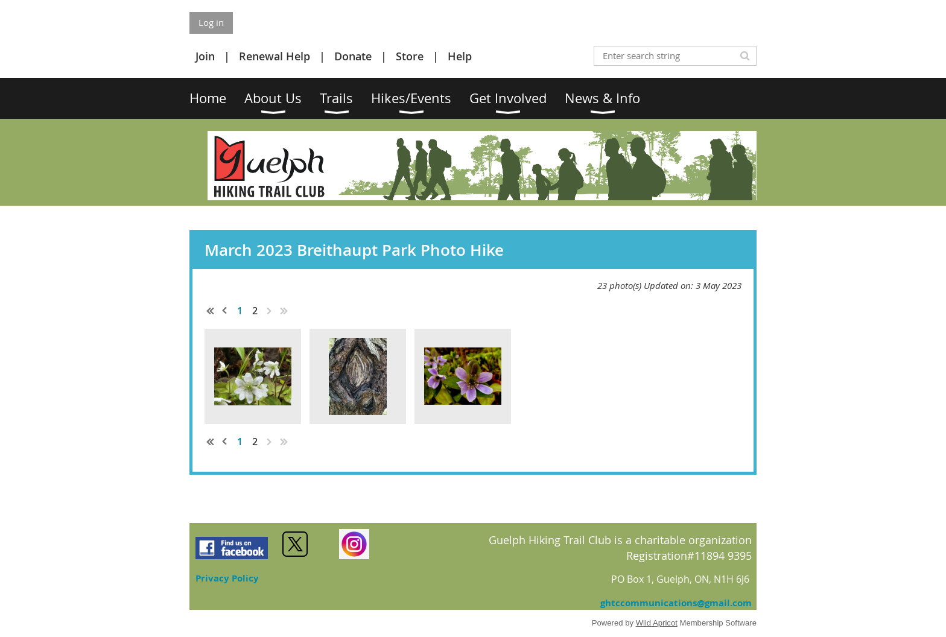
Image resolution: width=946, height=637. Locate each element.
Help (460, 56)
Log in (211, 22)
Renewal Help (274, 56)
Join (205, 56)
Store (410, 56)
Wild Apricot (657, 622)
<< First (211, 311)
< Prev (225, 311)
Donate (353, 56)
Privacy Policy (227, 578)
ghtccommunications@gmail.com (676, 603)
